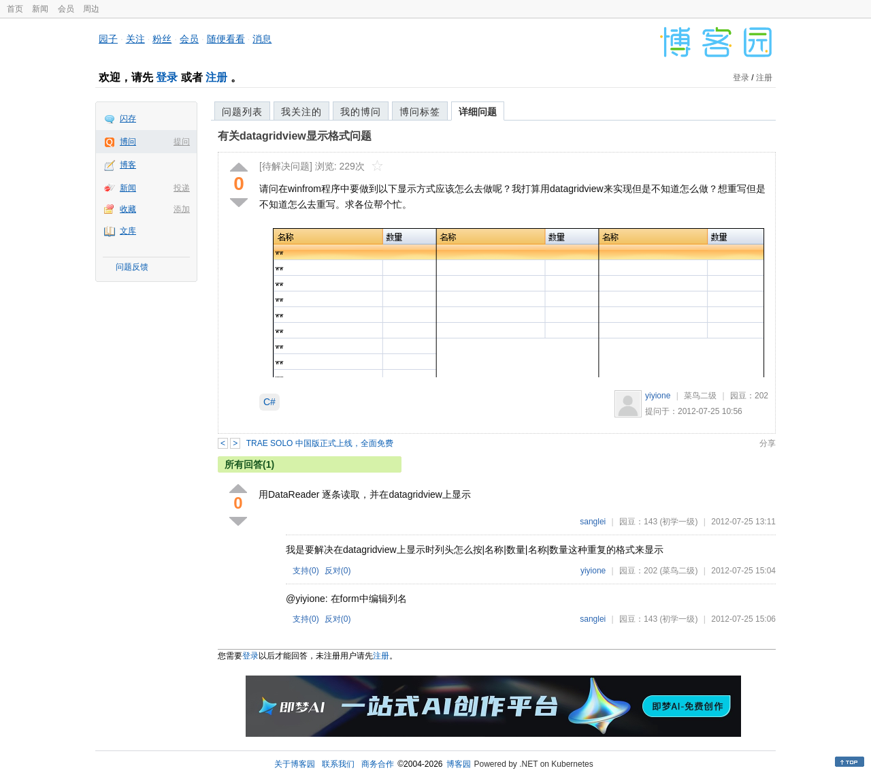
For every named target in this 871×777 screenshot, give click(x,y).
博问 (128, 141)
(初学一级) (678, 521)
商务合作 (377, 764)
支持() (306, 570)
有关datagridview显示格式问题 (295, 136)
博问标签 (419, 111)
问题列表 (242, 111)
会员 (66, 9)
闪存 (128, 118)
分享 (767, 443)
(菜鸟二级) (678, 570)
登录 (167, 77)
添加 (182, 209)
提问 (182, 141)
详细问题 (478, 111)
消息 (262, 38)
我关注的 (301, 111)
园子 (108, 38)
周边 (91, 9)
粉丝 (161, 38)
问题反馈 (132, 267)
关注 (135, 38)
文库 (128, 231)
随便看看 (226, 38)
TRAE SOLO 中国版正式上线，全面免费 (319, 443)
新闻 (40, 9)
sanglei (593, 521)
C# (269, 401)
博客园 (458, 764)
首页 (15, 9)
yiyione (657, 395)
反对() (338, 570)
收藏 (128, 209)
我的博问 (360, 111)
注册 (216, 77)
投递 (182, 188)
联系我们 (338, 764)
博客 (128, 165)
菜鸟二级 (700, 395)
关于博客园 (294, 764)
